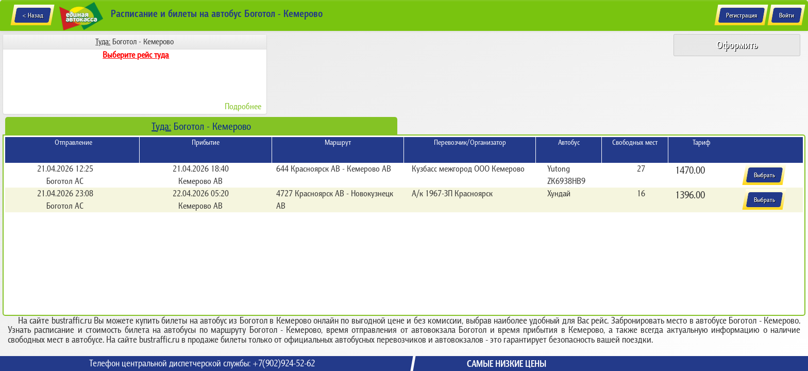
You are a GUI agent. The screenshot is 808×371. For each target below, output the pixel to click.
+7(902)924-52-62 (283, 363)
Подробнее (243, 106)
